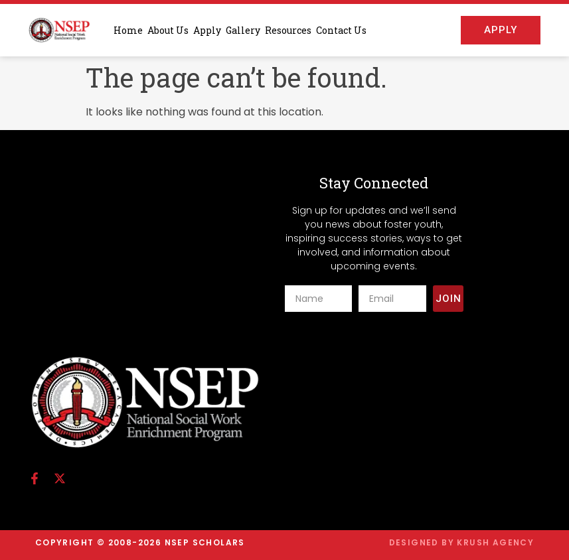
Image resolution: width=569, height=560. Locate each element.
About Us (168, 30)
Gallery (243, 30)
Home (128, 30)
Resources (288, 30)
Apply (207, 30)
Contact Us (341, 30)
